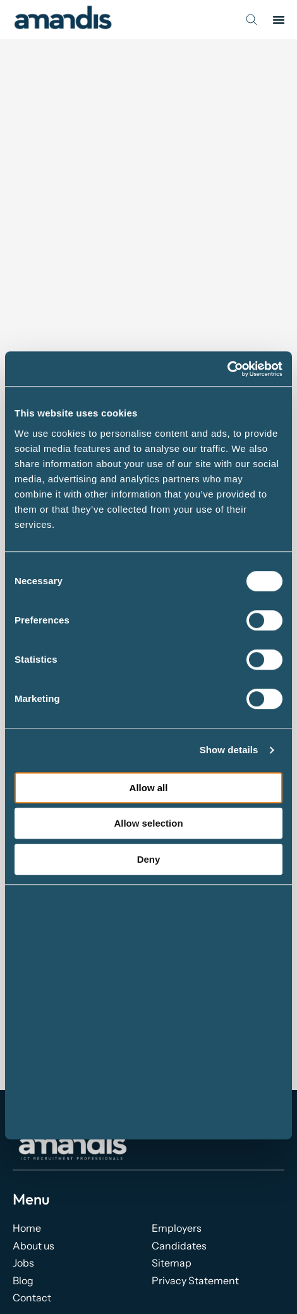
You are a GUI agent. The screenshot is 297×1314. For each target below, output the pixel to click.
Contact (32, 1297)
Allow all (149, 787)
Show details (229, 749)
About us (33, 1245)
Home (27, 1228)
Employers (177, 1228)
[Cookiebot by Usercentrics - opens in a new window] (227, 369)
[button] (278, 19)
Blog (23, 1280)
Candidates (179, 1245)
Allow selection (148, 823)
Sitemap (171, 1262)
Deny (149, 859)
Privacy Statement (195, 1280)
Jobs (23, 1262)
